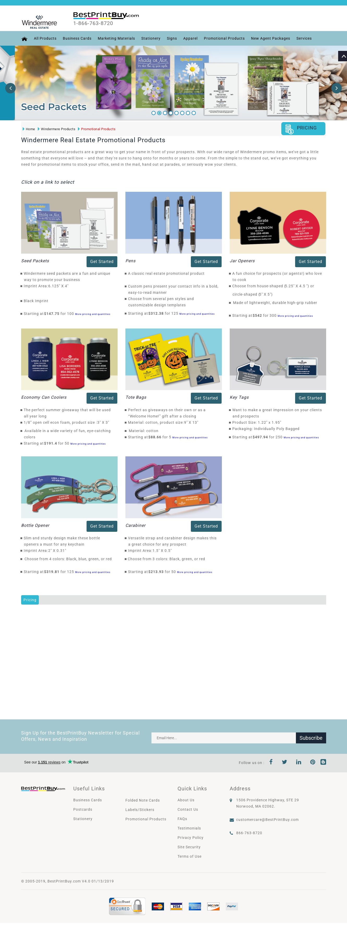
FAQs (182, 819)
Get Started (102, 261)
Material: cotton (144, 431)
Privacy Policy (191, 837)
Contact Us (188, 809)
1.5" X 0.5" (163, 550)
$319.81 (53, 572)
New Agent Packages (270, 38)
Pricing (29, 600)
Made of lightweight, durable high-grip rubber (275, 303)
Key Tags (239, 397)
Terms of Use (190, 856)
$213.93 (157, 572)
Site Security (189, 847)
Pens (130, 260)
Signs (172, 38)
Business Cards (77, 38)
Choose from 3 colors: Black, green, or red (166, 559)
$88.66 (156, 437)
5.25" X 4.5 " (298, 286)
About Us (186, 800)
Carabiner (135, 525)
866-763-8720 (249, 833)
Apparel (190, 38)
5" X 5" (266, 294)
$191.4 (52, 443)
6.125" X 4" (60, 286)
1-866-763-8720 (93, 23)
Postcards (82, 809)
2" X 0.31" (58, 550)
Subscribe (311, 738)
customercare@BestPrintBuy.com (267, 819)
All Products (45, 38)
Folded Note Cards (142, 800)
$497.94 (261, 437)
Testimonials (189, 828)
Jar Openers (242, 260)
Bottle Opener (35, 525)
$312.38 (157, 313)
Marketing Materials (116, 38)
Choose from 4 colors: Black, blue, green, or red (68, 559)
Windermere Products (57, 129)
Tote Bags (135, 397)
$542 (258, 315)
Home (29, 129)
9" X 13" (192, 422)
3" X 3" (104, 422)
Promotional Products (224, 38)
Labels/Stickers (139, 810)
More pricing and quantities (93, 314)
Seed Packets (35, 260)
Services (304, 38)
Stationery (151, 38)
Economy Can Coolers (43, 397)
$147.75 (53, 314)
